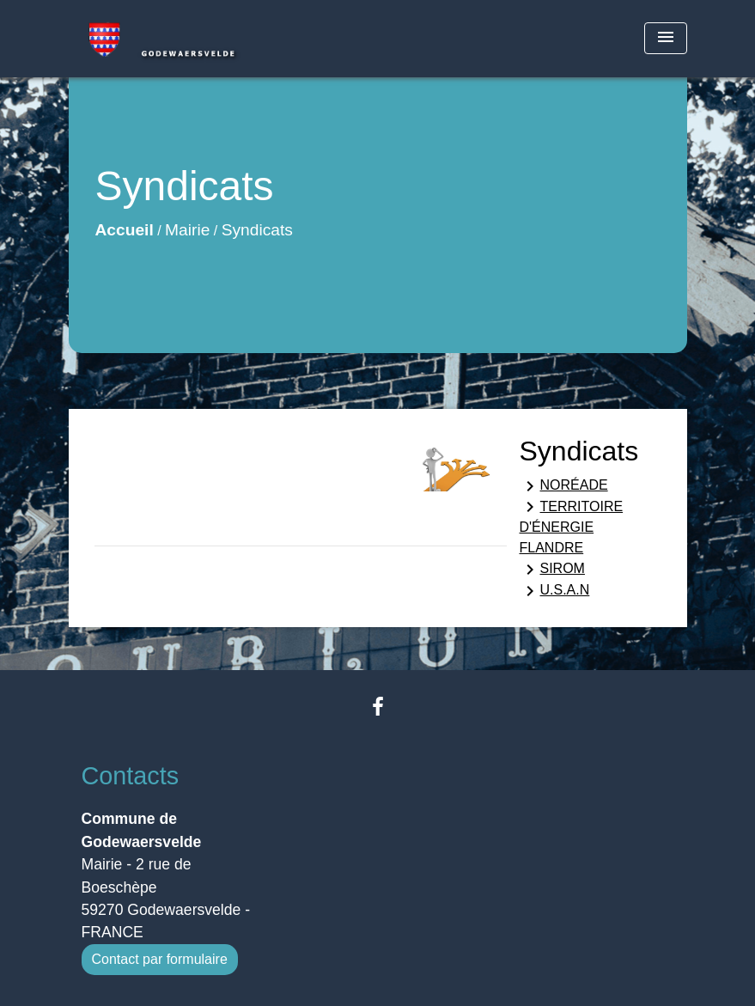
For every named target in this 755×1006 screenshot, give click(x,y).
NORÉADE (564, 486)
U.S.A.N (555, 591)
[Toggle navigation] (665, 38)
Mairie (187, 230)
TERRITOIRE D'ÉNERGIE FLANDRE (572, 526)
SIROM (552, 569)
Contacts (131, 776)
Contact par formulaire (160, 959)
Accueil (124, 230)
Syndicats (257, 230)
